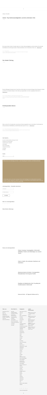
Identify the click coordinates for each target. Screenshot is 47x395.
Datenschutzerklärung (6, 319)
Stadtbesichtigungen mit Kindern (9, 52)
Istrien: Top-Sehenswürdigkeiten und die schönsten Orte (19, 18)
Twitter (6, 204)
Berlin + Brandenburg (23, 315)
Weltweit (22, 95)
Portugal (21, 354)
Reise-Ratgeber (22, 359)
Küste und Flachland (23, 342)
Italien (21, 335)
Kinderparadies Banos (9, 105)
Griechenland (22, 331)
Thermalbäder (13, 130)
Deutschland (22, 319)
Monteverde (10, 97)
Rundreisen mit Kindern (17, 97)
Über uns (21, 380)
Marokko (21, 343)
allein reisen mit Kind (8, 96)
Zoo (18, 130)
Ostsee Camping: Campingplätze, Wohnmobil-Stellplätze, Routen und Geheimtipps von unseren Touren (29, 252)
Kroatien (21, 338)
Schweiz (21, 368)
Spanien (21, 373)
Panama (21, 351)
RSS (9, 204)
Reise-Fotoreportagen (6, 145)
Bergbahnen (19, 96)
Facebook (3, 204)
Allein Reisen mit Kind (23, 311)
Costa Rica (6, 95)
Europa (21, 322)
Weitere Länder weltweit (23, 383)
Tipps (21, 97)
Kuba (20, 339)
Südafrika (21, 376)
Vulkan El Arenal (24, 97)
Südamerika (21, 377)
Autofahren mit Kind (15, 96)
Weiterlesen (39, 47)
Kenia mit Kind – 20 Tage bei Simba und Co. (28, 294)
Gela (4, 19)
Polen (20, 353)
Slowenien (21, 369)
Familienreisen (27, 96)
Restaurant (13, 97)
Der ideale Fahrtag (8, 60)
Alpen (20, 314)
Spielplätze (10, 130)
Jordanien (21, 336)
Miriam (29, 319)
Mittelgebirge (22, 347)
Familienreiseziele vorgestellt (7, 142)
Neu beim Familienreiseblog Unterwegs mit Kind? (14, 312)
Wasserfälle (14, 52)
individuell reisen (4, 97)
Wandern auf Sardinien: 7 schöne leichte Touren (31, 328)
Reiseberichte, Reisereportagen (16, 95)
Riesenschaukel (7, 130)
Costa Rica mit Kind (23, 96)
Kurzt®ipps (4, 148)
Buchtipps (4, 149)
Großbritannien (22, 332)
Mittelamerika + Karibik (10, 95)
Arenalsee (12, 96)
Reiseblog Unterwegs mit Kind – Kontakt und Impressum (6, 317)
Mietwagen (8, 97)
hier (22, 181)
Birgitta (29, 323)
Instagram (4, 204)
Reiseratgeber (5, 144)
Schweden (21, 367)
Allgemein (21, 312)
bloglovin (7, 204)
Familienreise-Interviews (15, 322)
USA (20, 381)
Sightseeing (4, 52)
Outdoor (21, 350)
